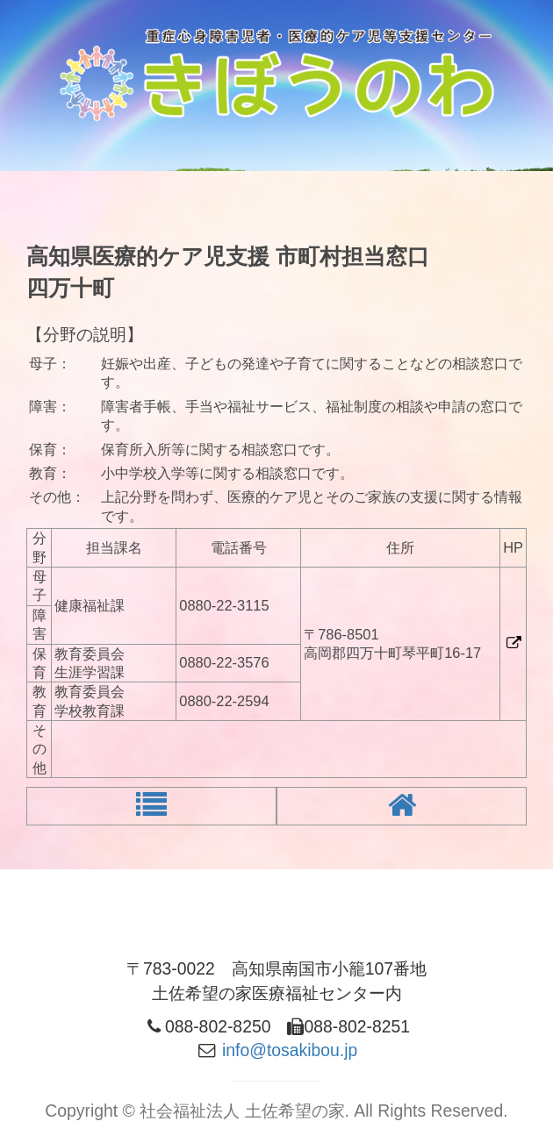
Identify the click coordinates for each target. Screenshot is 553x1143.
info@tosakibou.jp (289, 1050)
